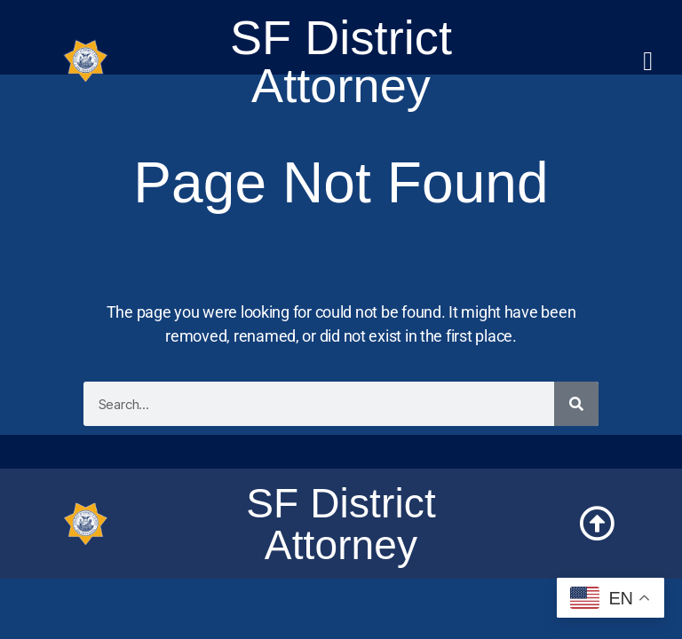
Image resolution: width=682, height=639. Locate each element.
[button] (648, 62)
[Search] (576, 404)
